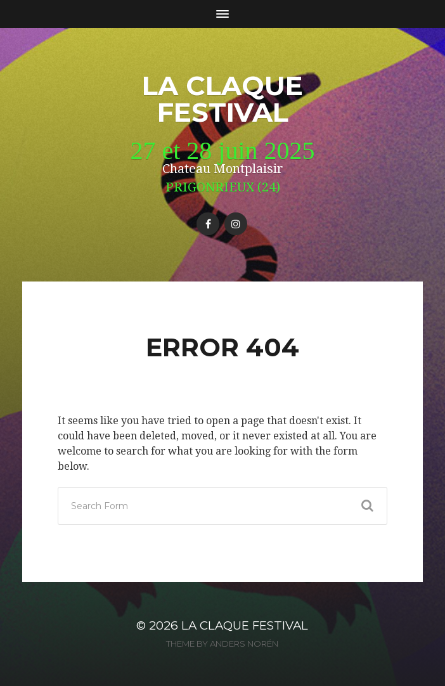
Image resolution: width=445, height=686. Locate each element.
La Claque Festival (222, 99)
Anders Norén (244, 643)
